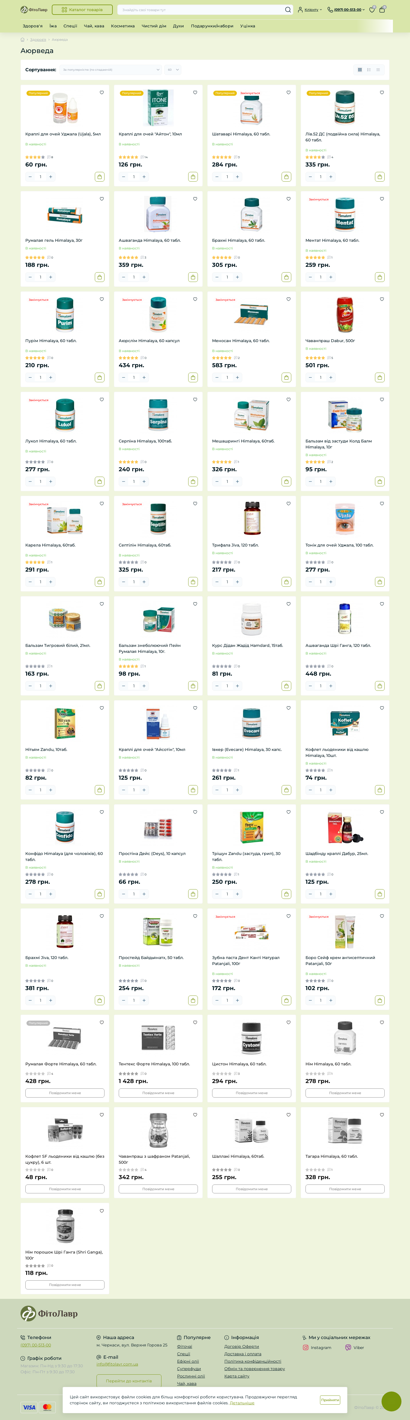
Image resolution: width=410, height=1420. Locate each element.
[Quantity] (40, 176)
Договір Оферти (241, 1346)
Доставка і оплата (242, 1353)
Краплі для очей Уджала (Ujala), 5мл (63, 134)
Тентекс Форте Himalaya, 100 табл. (154, 1063)
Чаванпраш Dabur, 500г (330, 340)
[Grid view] (360, 70)
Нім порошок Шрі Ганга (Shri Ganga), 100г (64, 1255)
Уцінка (247, 26)
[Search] (288, 10)
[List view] (369, 70)
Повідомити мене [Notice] (65, 1093)
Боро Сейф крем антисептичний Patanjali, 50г (340, 960)
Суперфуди (189, 1368)
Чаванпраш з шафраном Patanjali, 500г (154, 1159)
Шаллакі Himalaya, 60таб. (238, 1156)
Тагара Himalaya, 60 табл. (332, 1156)
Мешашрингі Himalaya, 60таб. (243, 441)
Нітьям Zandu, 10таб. (46, 749)
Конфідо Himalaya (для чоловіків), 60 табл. (64, 856)
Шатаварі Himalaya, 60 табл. (241, 134)
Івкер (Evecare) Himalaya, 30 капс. (247, 749)
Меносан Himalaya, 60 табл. (241, 340)
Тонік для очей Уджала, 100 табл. (340, 545)
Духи (178, 26)
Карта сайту (236, 1376)
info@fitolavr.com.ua (117, 1364)
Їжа (53, 26)
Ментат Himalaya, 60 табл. (332, 240)
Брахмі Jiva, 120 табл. (46, 957)
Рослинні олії (191, 1376)
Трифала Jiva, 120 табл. (235, 545)
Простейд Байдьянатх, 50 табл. (151, 957)
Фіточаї (184, 1346)
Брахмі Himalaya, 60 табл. (238, 240)
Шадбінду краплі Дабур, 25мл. (337, 853)
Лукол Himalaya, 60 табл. (51, 441)
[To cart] (99, 177)
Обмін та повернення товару (254, 1368)
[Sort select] (111, 70)
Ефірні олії (188, 1361)
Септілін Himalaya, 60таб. (145, 545)
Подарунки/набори (212, 26)
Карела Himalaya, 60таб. (50, 545)
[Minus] (30, 176)
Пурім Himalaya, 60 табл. (51, 340)
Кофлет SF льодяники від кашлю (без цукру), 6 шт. (64, 1159)
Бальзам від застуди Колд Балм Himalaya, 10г (339, 444)
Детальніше (242, 1402)
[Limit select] (172, 70)
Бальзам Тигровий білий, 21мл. (57, 645)
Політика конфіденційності (252, 1361)
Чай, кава (94, 26)
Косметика (123, 26)
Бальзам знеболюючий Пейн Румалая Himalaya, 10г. (150, 648)
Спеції (70, 26)
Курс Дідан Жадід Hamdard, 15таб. (247, 645)
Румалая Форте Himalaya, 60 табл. (61, 1063)
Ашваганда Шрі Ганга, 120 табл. (338, 645)
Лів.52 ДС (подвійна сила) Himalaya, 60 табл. (343, 137)
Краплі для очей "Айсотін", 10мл (152, 749)
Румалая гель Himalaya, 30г (54, 240)
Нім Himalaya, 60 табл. (328, 1063)
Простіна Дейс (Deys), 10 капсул (152, 853)
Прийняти (330, 1400)
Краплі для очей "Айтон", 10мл (150, 134)
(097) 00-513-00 (35, 1345)
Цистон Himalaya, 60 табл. (239, 1063)
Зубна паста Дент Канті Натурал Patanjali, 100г (246, 960)
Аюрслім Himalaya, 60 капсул (149, 340)
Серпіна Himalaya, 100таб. (145, 441)
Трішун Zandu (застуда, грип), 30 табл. (246, 856)
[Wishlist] (102, 92)
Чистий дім (154, 26)
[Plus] (50, 176)
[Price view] (378, 70)
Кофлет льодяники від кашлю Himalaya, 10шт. (337, 752)
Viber (354, 1347)
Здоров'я (33, 26)
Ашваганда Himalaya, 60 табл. (150, 240)
